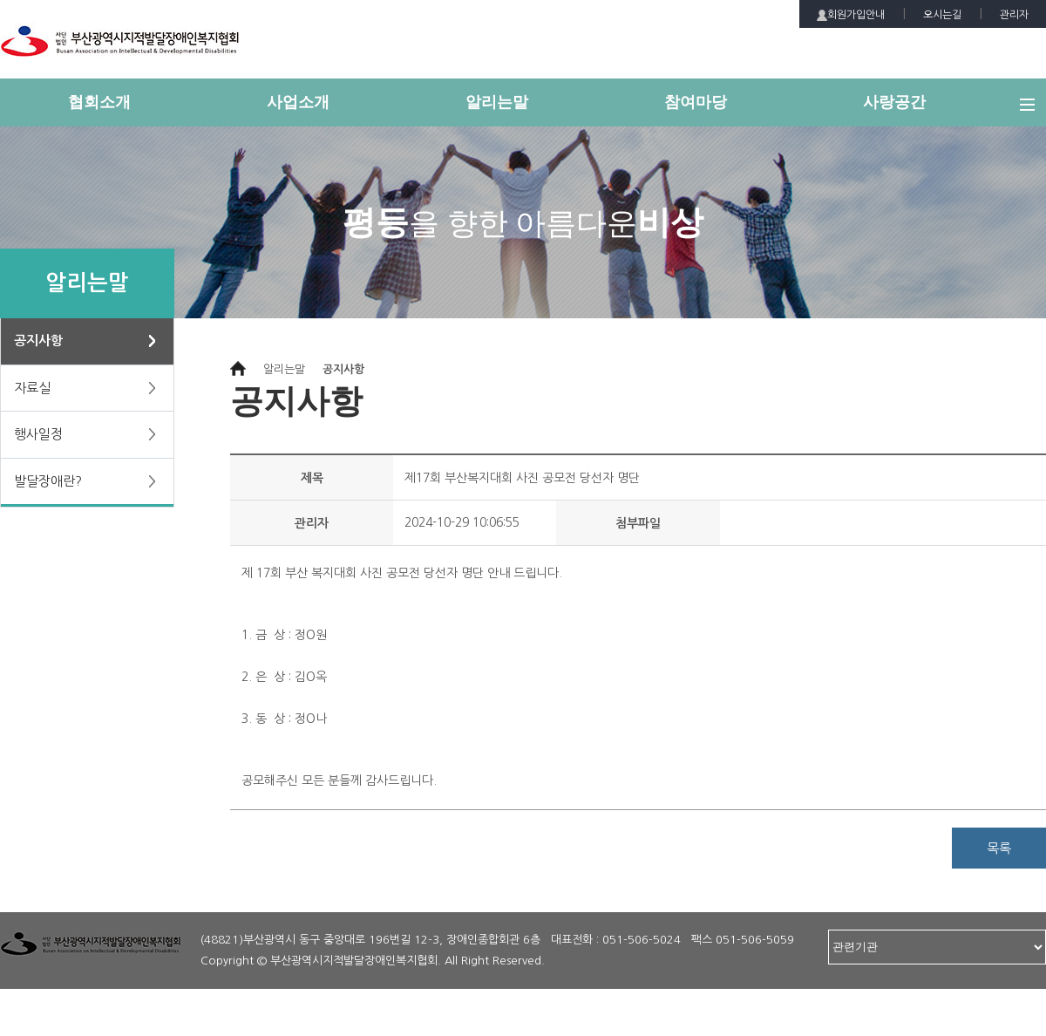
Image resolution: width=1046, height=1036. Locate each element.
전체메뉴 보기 (1033, 112)
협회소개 (99, 102)
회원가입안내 (851, 15)
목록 (999, 848)
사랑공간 (894, 102)
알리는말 (496, 102)
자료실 (32, 387)
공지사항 (38, 340)
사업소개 (298, 102)
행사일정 (38, 433)
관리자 (1014, 15)
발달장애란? (48, 480)
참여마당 (695, 102)
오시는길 (942, 15)
